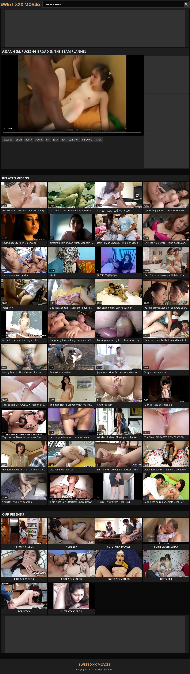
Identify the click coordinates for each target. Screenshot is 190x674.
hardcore (87, 139)
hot (63, 139)
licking (38, 139)
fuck (55, 139)
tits (48, 139)
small (99, 139)
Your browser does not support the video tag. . (72, 95)
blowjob (8, 139)
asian (19, 139)
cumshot (74, 139)
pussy (28, 139)
